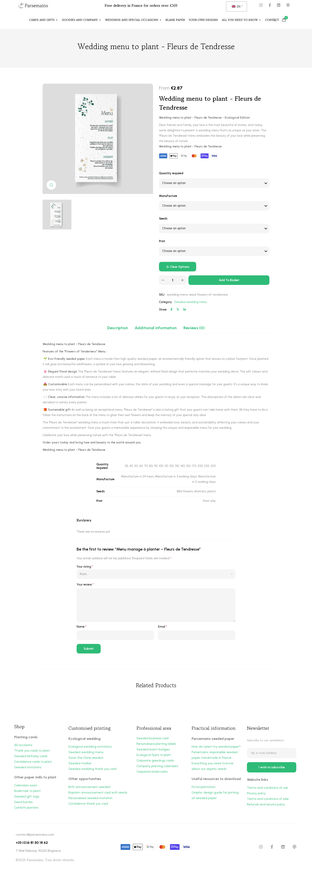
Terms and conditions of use (268, 789)
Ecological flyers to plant (154, 755)
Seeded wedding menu (190, 302)
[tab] (117, 328)
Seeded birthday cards (31, 757)
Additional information (156, 328)
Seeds (163, 219)
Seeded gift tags (26, 797)
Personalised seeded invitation (90, 799)
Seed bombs (23, 803)
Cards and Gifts (43, 20)
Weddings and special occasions (133, 20)
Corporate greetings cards (155, 761)
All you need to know (241, 20)
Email (162, 627)
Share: (163, 310)
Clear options (179, 267)
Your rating (85, 567)
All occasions (23, 745)
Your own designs (203, 20)
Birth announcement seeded (89, 788)
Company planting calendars (157, 767)
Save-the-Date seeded (85, 758)
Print (162, 241)
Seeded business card (152, 738)
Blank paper (175, 20)
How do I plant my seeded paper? (216, 747)
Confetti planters (26, 809)
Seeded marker (80, 764)
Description (117, 328)
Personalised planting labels (156, 744)
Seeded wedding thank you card (92, 769)
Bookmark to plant (27, 792)
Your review (85, 584)
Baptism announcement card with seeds (98, 793)
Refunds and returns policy (266, 806)
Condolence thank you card (88, 805)
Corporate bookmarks (152, 773)
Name (81, 627)
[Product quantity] (173, 280)
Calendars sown (26, 786)
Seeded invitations (27, 768)
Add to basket (229, 280)
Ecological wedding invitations (90, 747)
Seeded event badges (153, 750)
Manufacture (168, 196)
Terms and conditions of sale (268, 801)
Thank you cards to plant (32, 751)
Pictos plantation (204, 788)
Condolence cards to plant (33, 762)
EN (236, 6)
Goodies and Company (81, 20)
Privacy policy (256, 795)
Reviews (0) (194, 328)
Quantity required (171, 173)
